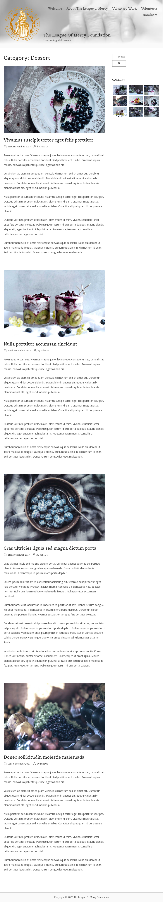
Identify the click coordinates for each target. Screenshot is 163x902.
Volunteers (149, 9)
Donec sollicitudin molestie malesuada (44, 757)
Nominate (150, 15)
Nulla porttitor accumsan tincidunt (40, 344)
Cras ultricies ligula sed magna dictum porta (50, 548)
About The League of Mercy (87, 9)
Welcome (55, 9)
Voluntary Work (124, 9)
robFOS (44, 146)
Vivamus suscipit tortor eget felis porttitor (48, 140)
